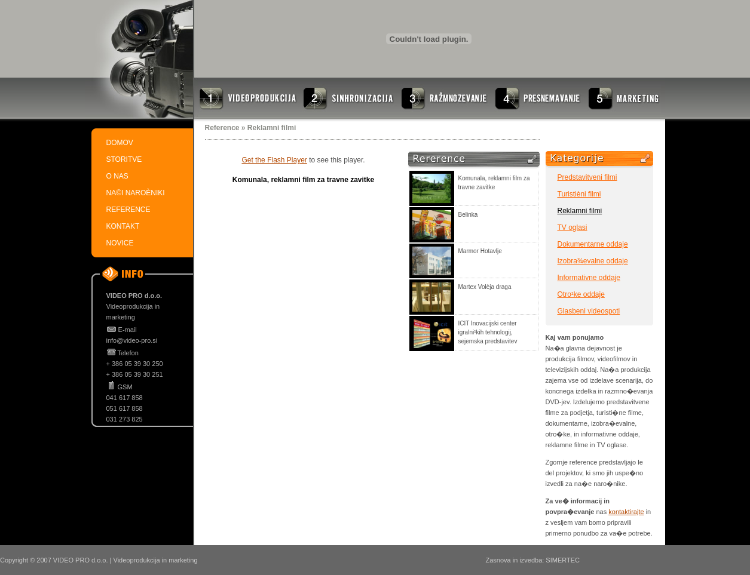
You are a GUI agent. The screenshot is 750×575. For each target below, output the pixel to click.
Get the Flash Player (274, 160)
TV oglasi (572, 227)
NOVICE (120, 243)
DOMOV (119, 143)
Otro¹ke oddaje (581, 294)
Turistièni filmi (579, 194)
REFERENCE (128, 209)
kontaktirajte (626, 511)
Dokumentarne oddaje (593, 244)
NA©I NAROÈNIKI (135, 193)
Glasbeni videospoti (589, 311)
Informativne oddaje (589, 277)
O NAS (117, 176)
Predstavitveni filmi (587, 177)
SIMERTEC (563, 560)
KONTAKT (123, 226)
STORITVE (124, 159)
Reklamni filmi (580, 211)
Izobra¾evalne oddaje (593, 261)
